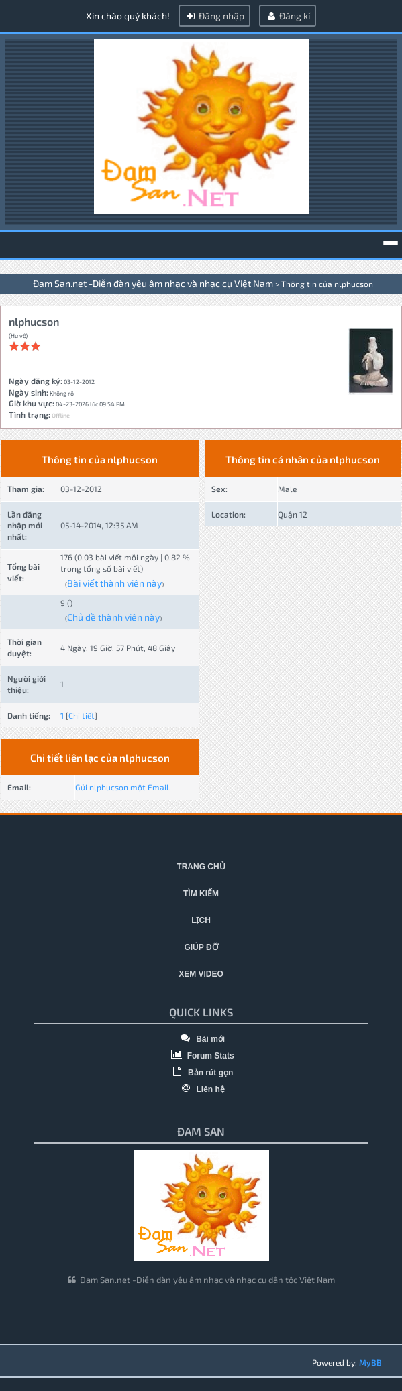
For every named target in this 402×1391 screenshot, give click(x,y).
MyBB (370, 1362)
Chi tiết (81, 715)
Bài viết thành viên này (114, 583)
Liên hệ (201, 1089)
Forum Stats (201, 1056)
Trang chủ (201, 866)
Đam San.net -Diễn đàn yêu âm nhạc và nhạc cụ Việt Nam (153, 283)
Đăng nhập (214, 15)
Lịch (201, 920)
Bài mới (201, 1039)
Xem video (201, 974)
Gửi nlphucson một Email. (123, 787)
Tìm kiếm (201, 893)
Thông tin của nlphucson (327, 283)
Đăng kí (287, 15)
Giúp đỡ (200, 947)
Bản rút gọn (201, 1072)
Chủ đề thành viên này (113, 617)
